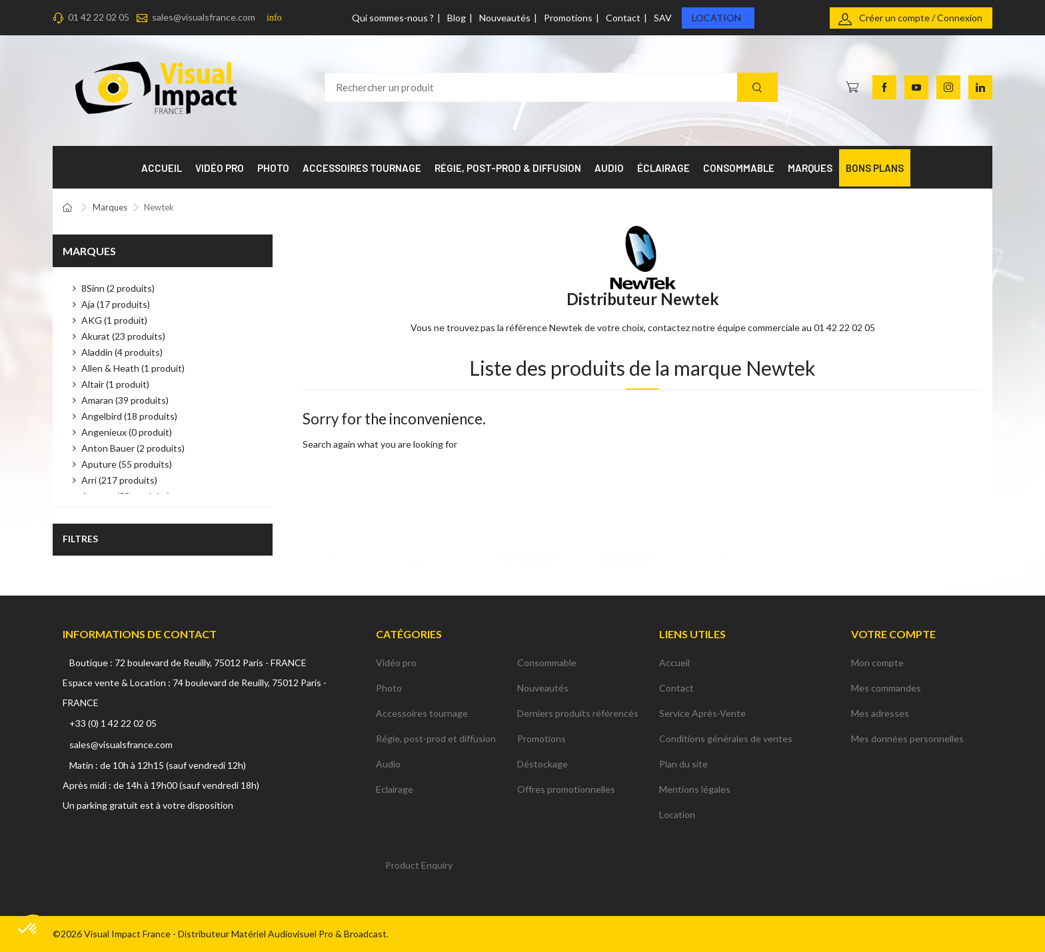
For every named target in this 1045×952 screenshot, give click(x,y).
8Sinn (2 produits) (118, 288)
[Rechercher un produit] (551, 88)
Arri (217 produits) (119, 480)
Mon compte (877, 662)
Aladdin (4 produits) (122, 352)
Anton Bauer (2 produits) (133, 448)
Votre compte (893, 634)
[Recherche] (757, 88)
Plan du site (683, 763)
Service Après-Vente (702, 713)
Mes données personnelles (907, 738)
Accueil (674, 662)
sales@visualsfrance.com (203, 17)
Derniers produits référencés (577, 713)
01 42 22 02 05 (98, 17)
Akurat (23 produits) (123, 336)
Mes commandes (886, 688)
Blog (456, 17)
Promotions (568, 17)
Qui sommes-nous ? (393, 17)
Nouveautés (504, 17)
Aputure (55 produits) (126, 464)
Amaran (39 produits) (125, 400)
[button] (28, 929)
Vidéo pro (396, 662)
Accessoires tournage (422, 713)
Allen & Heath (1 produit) (133, 368)
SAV (663, 17)
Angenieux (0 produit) (126, 432)
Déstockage (542, 763)
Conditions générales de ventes (725, 738)
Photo (389, 688)
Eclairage (394, 789)
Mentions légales (694, 789)
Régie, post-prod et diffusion (436, 738)
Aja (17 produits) (115, 304)
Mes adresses (880, 713)
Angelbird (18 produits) (129, 416)
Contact (623, 17)
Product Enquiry (419, 865)
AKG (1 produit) (114, 320)
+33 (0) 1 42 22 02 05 (113, 723)
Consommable (546, 662)
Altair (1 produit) (115, 384)
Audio (388, 763)
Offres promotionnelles (566, 789)
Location (716, 17)
